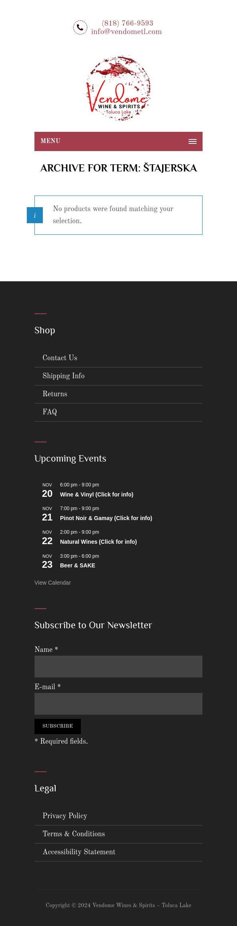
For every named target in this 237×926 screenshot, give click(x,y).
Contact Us (59, 358)
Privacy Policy (64, 816)
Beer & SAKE (77, 565)
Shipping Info (63, 376)
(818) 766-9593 (127, 23)
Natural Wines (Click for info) (98, 542)
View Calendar (52, 582)
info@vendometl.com (126, 32)
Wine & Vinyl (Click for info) (96, 494)
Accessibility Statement (78, 852)
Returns (54, 394)
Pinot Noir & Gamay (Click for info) (106, 518)
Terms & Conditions (73, 834)
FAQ (49, 412)
